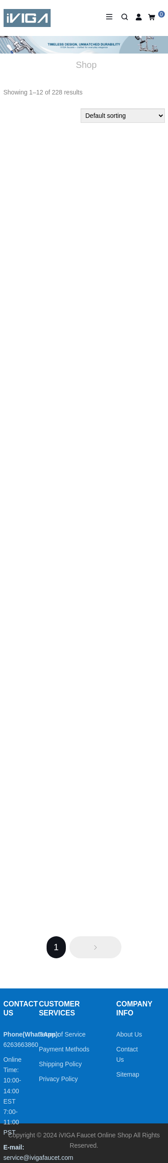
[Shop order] (123, 115)
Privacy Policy (58, 1078)
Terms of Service (62, 1034)
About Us (129, 1034)
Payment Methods (64, 1049)
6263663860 (21, 1044)
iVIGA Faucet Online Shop (95, 1135)
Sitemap (127, 1074)
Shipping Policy (60, 1064)
